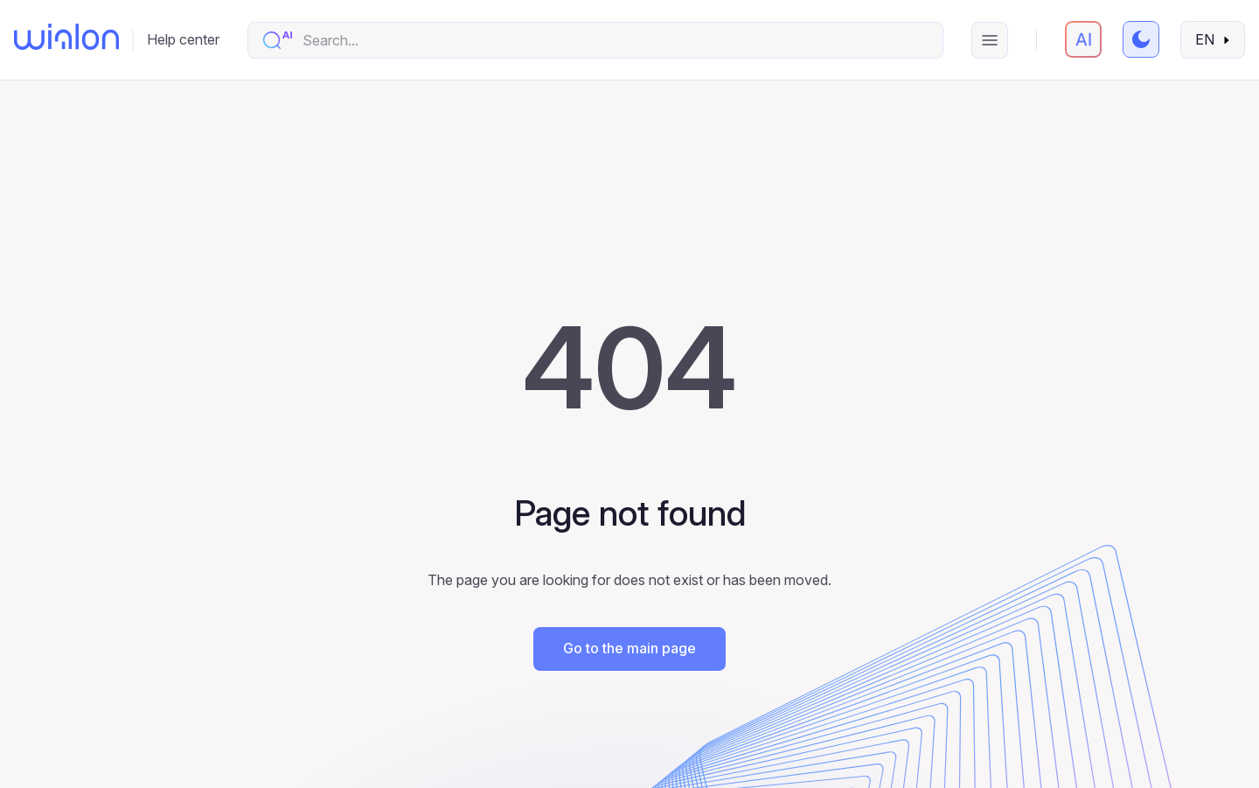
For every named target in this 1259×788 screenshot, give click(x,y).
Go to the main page (629, 648)
